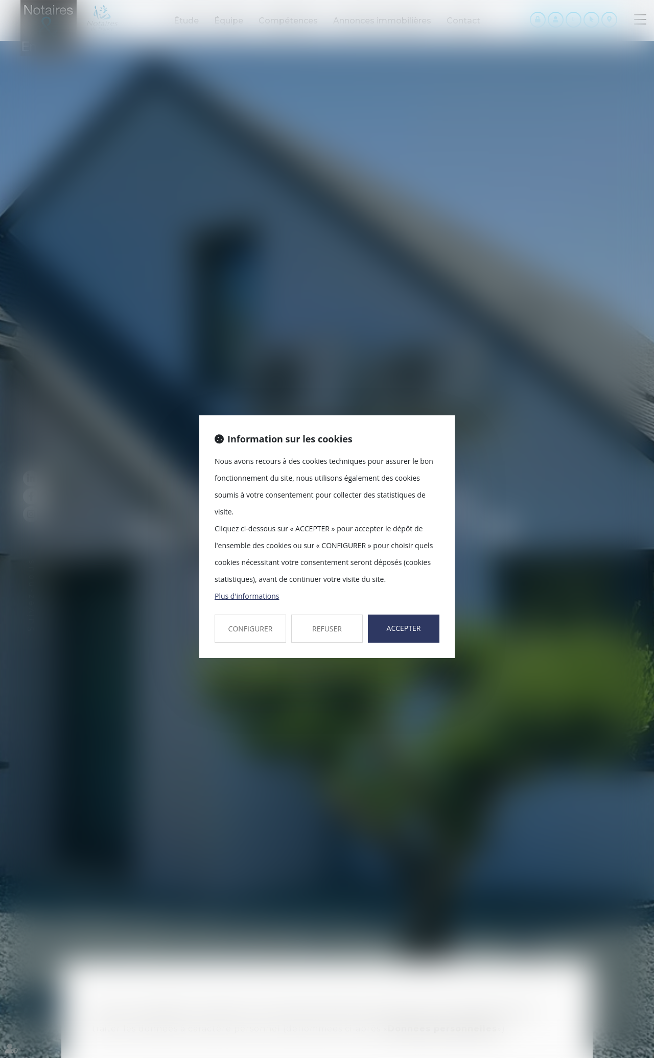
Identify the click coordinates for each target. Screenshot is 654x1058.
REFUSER (327, 628)
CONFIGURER (250, 628)
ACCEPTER (404, 628)
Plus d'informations (247, 596)
